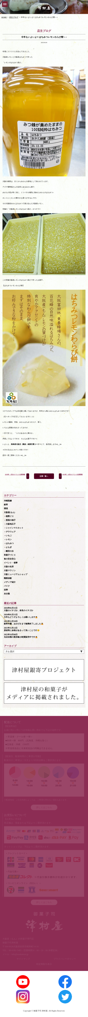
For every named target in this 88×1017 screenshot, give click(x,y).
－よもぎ (8, 547)
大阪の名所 (9, 567)
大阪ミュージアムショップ (15, 574)
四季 (6, 590)
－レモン (8, 539)
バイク (7, 586)
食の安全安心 (10, 559)
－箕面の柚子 (10, 520)
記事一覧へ (44, 476)
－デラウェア (10, 532)
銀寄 (6, 505)
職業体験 (8, 578)
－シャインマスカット (13, 528)
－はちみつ (9, 543)
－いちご (8, 536)
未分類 (7, 594)
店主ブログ (13, 17)
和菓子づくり (10, 555)
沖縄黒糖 (8, 501)
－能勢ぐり (9, 516)
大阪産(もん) (9, 512)
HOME (4, 17)
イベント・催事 (11, 563)
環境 (6, 508)
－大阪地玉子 (10, 524)
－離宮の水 (9, 551)
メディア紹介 (10, 582)
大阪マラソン (10, 570)
